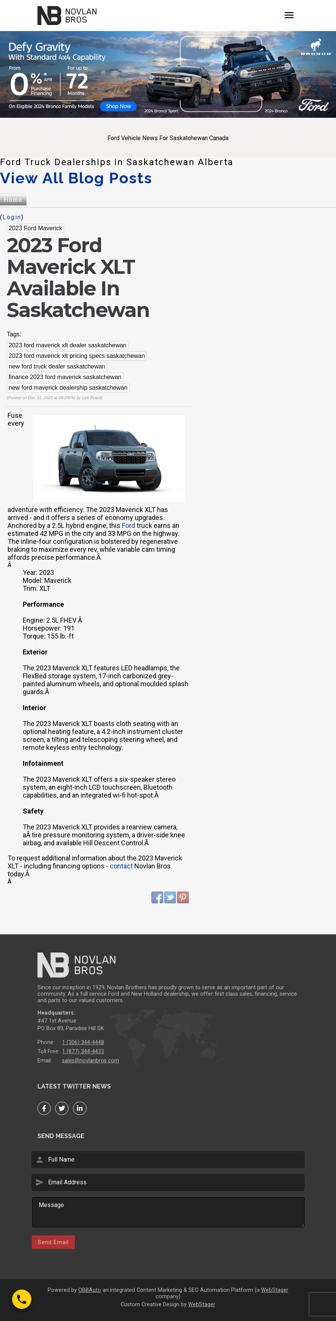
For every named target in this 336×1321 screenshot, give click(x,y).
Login (12, 217)
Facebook (157, 898)
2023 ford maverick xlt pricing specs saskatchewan (77, 356)
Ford (128, 525)
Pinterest (183, 898)
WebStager (274, 1290)
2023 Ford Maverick (35, 228)
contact (121, 866)
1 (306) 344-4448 (83, 1042)
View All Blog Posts (76, 178)
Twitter (170, 898)
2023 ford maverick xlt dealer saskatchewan (67, 345)
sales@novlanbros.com (90, 1060)
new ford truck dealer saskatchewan (57, 366)
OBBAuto (89, 1290)
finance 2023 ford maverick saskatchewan (65, 377)
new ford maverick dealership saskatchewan (68, 387)
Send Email (53, 1242)
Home (13, 199)
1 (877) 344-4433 (83, 1051)
